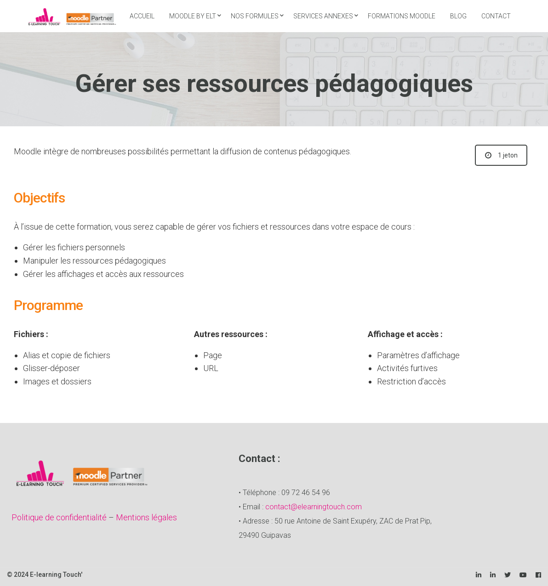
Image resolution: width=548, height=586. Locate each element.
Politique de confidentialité (59, 517)
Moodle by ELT (192, 16)
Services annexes (323, 16)
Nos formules (255, 16)
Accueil (142, 16)
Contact (496, 16)
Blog (458, 16)
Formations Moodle (401, 16)
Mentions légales (146, 517)
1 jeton (501, 155)
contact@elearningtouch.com (313, 506)
